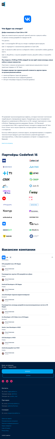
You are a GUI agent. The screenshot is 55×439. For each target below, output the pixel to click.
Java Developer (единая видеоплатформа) (15, 295)
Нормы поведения (6, 425)
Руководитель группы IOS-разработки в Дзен (17, 274)
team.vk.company (7, 143)
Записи (27, 371)
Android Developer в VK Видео (12, 284)
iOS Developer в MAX (9, 337)
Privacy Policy (5, 430)
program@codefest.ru (14, 413)
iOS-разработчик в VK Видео (11, 264)
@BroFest (14, 394)
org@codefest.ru (12, 391)
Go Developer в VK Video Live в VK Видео (15, 317)
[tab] (27, 257)
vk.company (5, 260)
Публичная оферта (7, 418)
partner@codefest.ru (13, 403)
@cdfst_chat (13, 396)
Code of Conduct (6, 428)
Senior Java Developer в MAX (11, 327)
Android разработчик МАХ (10, 348)
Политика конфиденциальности (10, 423)
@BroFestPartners (13, 406)
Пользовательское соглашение (10, 421)
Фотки (28, 375)
